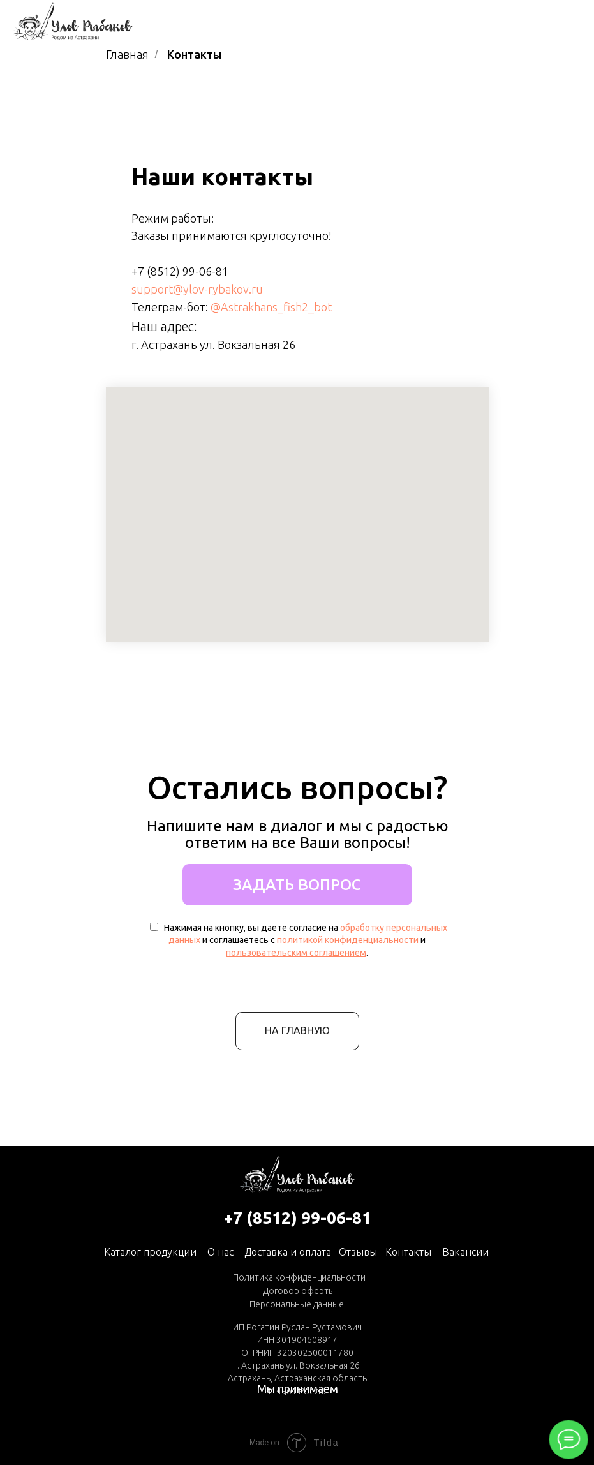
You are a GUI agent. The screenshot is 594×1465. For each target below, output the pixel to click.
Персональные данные (296, 1304)
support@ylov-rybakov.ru (197, 289)
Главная (127, 54)
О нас (220, 1252)
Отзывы (358, 1252)
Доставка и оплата (287, 1252)
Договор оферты (299, 1291)
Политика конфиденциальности (299, 1277)
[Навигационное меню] (572, 21)
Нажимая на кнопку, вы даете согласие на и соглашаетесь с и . (298, 940)
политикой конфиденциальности (348, 940)
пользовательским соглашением (296, 953)
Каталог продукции (150, 1252)
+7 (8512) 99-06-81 (179, 271)
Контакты (408, 1252)
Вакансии (465, 1252)
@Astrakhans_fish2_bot (271, 307)
